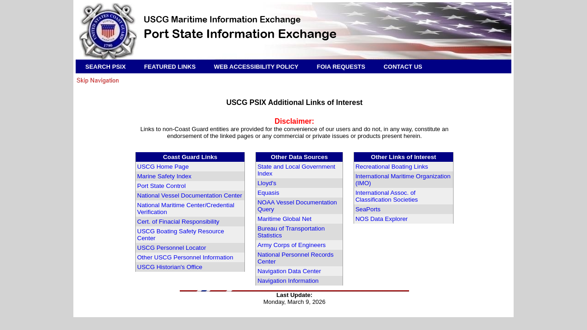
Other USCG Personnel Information (185, 257)
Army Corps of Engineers (291, 245)
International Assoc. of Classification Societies (386, 196)
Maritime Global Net (284, 218)
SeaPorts (368, 209)
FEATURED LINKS (169, 66)
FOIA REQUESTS (341, 66)
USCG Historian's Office (169, 267)
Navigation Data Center (289, 271)
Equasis (268, 192)
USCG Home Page (163, 166)
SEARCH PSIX (105, 66)
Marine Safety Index (164, 176)
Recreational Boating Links (391, 166)
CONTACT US (402, 66)
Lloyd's (266, 183)
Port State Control (161, 185)
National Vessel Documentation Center (189, 195)
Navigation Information (287, 280)
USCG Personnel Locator (171, 247)
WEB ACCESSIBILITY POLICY (256, 66)
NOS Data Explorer (381, 218)
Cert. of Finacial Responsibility (178, 221)
